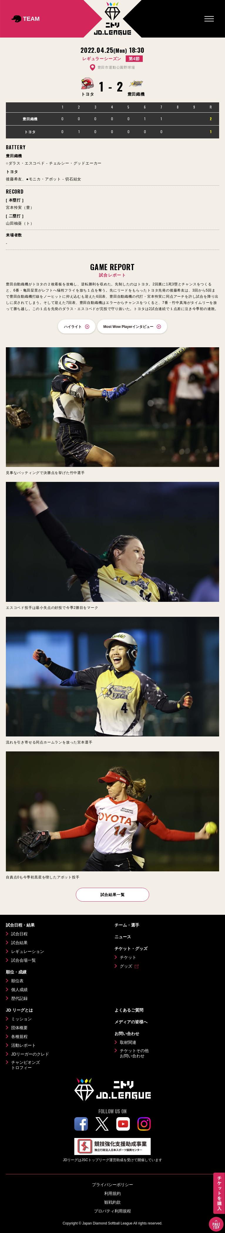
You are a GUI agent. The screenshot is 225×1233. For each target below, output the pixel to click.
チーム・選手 (127, 925)
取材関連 (128, 1042)
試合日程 (19, 933)
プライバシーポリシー (112, 1184)
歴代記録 (19, 998)
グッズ (126, 966)
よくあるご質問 (129, 1010)
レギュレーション (27, 951)
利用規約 (112, 1193)
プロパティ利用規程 (112, 1211)
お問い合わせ (127, 1033)
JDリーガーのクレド (30, 1054)
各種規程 (19, 1036)
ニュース (123, 936)
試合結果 (19, 942)
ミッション (21, 1019)
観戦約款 (112, 1202)
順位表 (17, 980)
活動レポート (23, 1045)
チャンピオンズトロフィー (25, 1065)
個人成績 (19, 989)
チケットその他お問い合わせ (134, 1053)
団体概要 (19, 1027)
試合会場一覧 (23, 960)
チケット (128, 957)
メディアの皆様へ (131, 1021)
